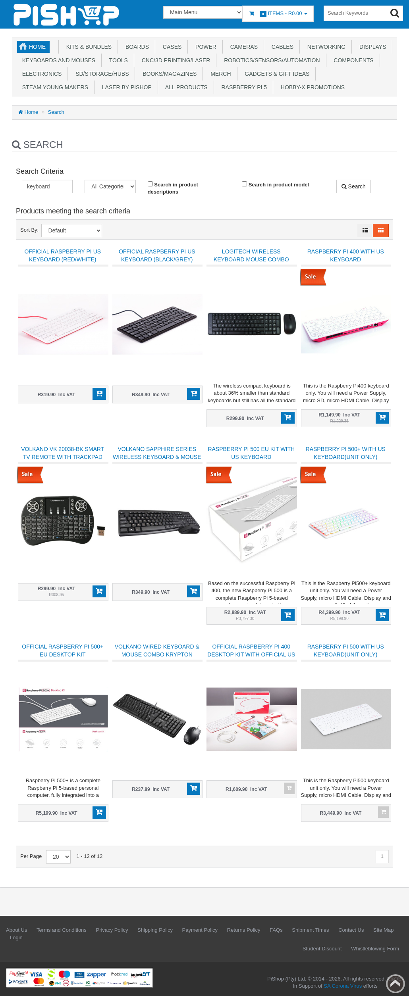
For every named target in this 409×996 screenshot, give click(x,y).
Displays (371, 47)
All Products (185, 87)
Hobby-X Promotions (311, 87)
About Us (16, 930)
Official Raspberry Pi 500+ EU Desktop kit (62, 650)
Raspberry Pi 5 (242, 87)
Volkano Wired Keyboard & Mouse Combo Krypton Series (157, 654)
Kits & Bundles (87, 47)
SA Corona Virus (343, 986)
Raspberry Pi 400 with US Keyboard (345, 255)
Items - (278, 13)
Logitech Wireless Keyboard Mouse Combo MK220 (251, 259)
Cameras (242, 47)
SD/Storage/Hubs (100, 74)
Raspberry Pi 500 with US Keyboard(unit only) (345, 650)
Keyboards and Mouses (57, 60)
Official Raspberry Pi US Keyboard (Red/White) (62, 255)
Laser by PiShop (125, 87)
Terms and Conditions (62, 930)
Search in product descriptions (173, 188)
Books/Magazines (168, 74)
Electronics (40, 74)
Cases (170, 47)
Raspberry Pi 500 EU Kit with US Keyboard (251, 453)
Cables (280, 47)
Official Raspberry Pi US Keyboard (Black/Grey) (157, 255)
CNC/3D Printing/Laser (174, 60)
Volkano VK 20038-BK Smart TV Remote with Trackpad (62, 453)
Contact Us (351, 930)
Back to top (395, 983)
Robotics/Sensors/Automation (270, 60)
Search (56, 112)
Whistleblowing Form (375, 949)
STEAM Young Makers (53, 87)
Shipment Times (310, 930)
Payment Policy (200, 930)
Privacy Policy (112, 930)
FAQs (276, 930)
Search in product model (275, 184)
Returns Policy (243, 930)
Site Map (383, 930)
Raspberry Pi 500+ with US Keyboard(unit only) (346, 453)
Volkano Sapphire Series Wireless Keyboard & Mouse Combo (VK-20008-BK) (157, 457)
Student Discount (322, 949)
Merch (219, 74)
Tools (117, 60)
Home (37, 47)
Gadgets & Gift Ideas (276, 74)
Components (352, 60)
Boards (135, 47)
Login (16, 937)
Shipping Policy (155, 930)
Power (204, 47)
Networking (324, 47)
